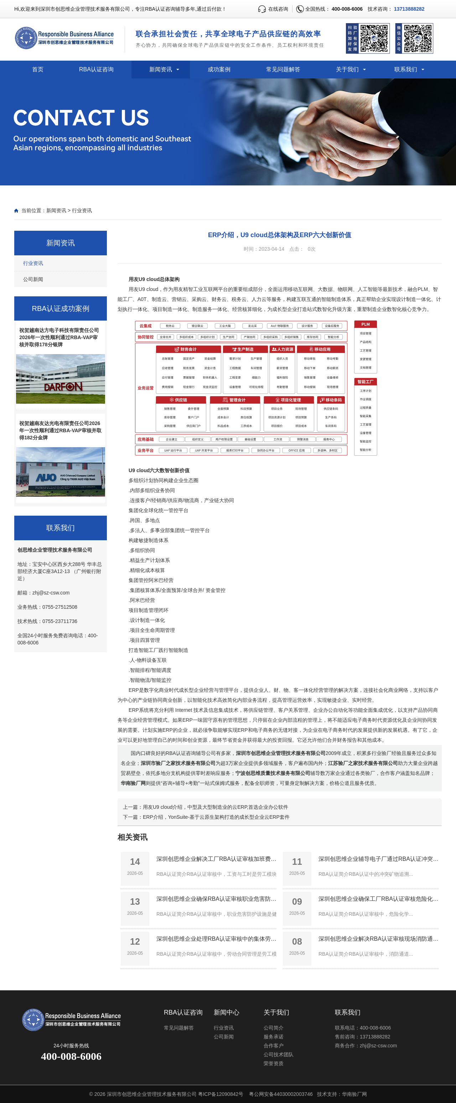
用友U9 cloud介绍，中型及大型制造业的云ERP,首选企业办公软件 (215, 807)
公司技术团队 (279, 1054)
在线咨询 (278, 9)
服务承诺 (274, 1037)
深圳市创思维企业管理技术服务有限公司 (152, 1094)
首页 (37, 69)
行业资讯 (82, 210)
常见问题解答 (283, 69)
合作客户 (274, 1045)
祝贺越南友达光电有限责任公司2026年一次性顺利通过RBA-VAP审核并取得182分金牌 (60, 430)
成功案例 (219, 69)
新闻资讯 (160, 69)
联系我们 (405, 69)
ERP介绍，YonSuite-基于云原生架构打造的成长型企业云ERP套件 (216, 817)
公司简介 (274, 1028)
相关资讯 (132, 837)
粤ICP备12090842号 (221, 1094)
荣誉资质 (274, 1063)
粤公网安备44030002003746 (281, 1094)
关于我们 (347, 69)
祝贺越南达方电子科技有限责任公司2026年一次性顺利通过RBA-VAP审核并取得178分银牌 (59, 337)
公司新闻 (33, 279)
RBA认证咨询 (96, 69)
